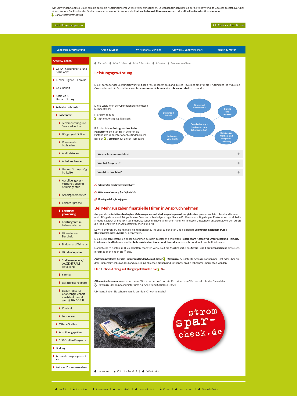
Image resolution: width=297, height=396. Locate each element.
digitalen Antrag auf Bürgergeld (114, 118)
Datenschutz (123, 388)
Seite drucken (153, 371)
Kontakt (63, 388)
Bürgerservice (186, 388)
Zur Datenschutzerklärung (69, 14)
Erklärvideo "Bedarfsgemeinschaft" (116, 184)
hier (129, 251)
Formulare (113, 138)
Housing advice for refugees (112, 199)
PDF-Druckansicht (127, 371)
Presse (166, 388)
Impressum (102, 388)
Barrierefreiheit (147, 388)
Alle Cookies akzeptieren (228, 25)
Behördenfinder (210, 388)
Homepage (172, 258)
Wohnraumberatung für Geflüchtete (117, 192)
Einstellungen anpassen (68, 25)
